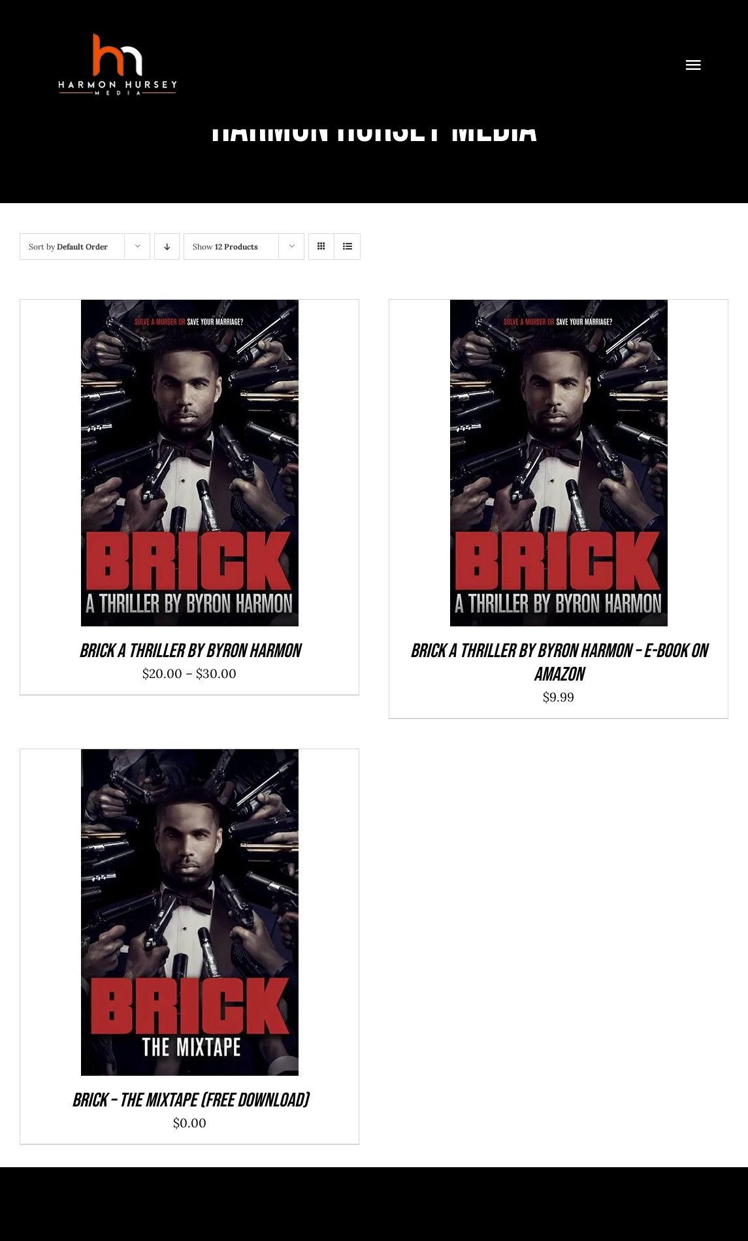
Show (225, 246)
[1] (117, 32)
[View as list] (347, 246)
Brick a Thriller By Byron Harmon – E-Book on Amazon (558, 662)
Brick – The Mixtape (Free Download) (190, 1100)
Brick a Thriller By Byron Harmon (189, 651)
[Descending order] (167, 246)
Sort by (68, 246)
